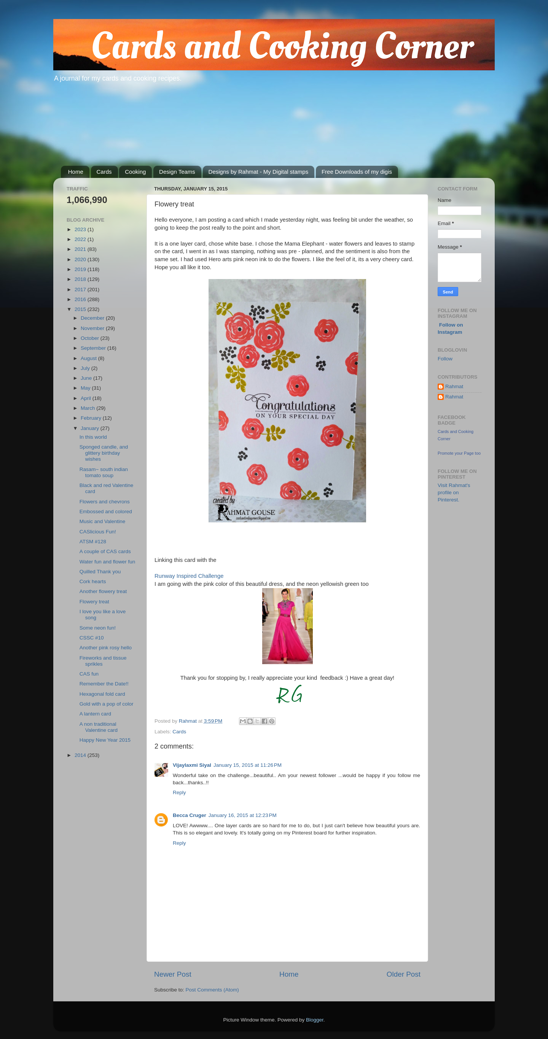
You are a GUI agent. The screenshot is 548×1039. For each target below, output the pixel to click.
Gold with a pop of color (107, 704)
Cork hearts (93, 581)
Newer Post (172, 974)
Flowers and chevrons (105, 501)
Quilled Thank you (100, 571)
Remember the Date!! (104, 684)
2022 (81, 239)
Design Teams (177, 171)
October (90, 338)
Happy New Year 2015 (105, 740)
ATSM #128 (93, 541)
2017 (81, 289)
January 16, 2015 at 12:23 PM (243, 815)
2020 (81, 259)
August (89, 358)
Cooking (135, 171)
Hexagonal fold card (102, 694)
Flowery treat (94, 601)
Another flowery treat (103, 591)
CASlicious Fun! (98, 532)
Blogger (314, 1020)
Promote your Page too (459, 453)
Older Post (404, 974)
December (93, 318)
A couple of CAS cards (105, 551)
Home (75, 171)
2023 (81, 229)
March (88, 408)
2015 (81, 309)
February (92, 418)
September (94, 348)
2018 (81, 279)
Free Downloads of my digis (357, 171)
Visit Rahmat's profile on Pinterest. (454, 492)
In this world (93, 437)
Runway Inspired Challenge (189, 576)
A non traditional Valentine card (99, 727)
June (87, 378)
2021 (81, 249)
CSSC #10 (92, 638)
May (86, 388)
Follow (445, 359)
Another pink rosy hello (106, 647)
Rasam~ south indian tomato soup (104, 472)
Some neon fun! (98, 628)
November (93, 328)
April (86, 398)
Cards (104, 171)
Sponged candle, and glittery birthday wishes (104, 453)
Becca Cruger (189, 815)
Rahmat (454, 386)
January (90, 428)
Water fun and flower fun (107, 562)
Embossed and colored (106, 511)
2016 (81, 299)
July (86, 368)
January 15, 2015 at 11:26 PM (247, 765)
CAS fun (89, 674)
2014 (81, 755)
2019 (81, 269)
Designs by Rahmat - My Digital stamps (259, 171)
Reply (179, 792)
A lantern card (95, 714)
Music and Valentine (103, 521)
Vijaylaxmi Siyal (192, 765)
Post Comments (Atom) (212, 990)
